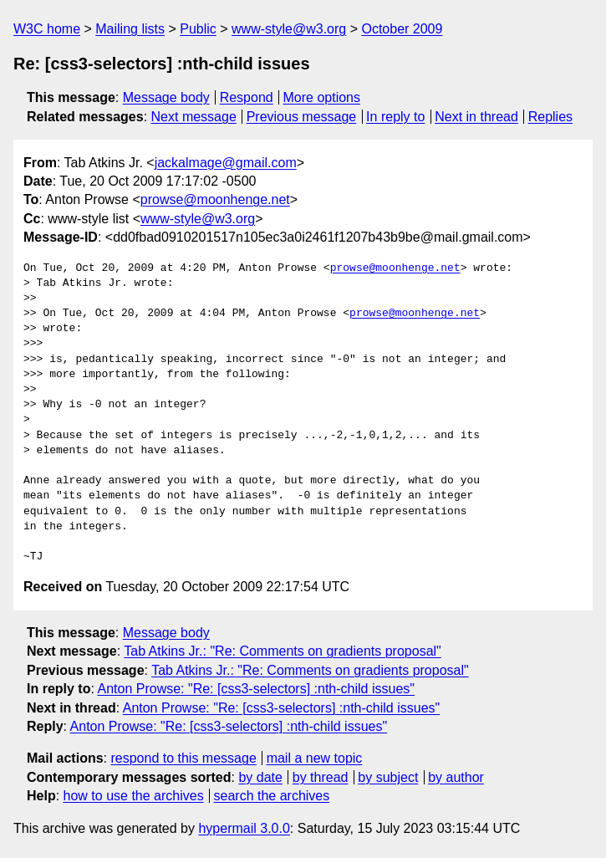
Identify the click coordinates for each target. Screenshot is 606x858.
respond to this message (183, 758)
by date (260, 777)
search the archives (272, 796)
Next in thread (476, 117)
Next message (194, 117)
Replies (550, 117)
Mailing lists (130, 29)
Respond (246, 97)
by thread (321, 777)
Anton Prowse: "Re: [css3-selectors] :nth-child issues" (256, 689)
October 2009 (401, 29)
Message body (166, 97)
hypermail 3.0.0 (243, 828)
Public (198, 29)
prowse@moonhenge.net (215, 199)
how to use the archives (134, 796)
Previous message (302, 117)
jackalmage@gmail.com (226, 163)
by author (456, 777)
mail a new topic (315, 758)
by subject (388, 777)
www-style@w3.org (289, 29)
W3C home (46, 29)
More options (322, 97)
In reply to (395, 117)
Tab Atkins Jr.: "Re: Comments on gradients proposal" (282, 651)
